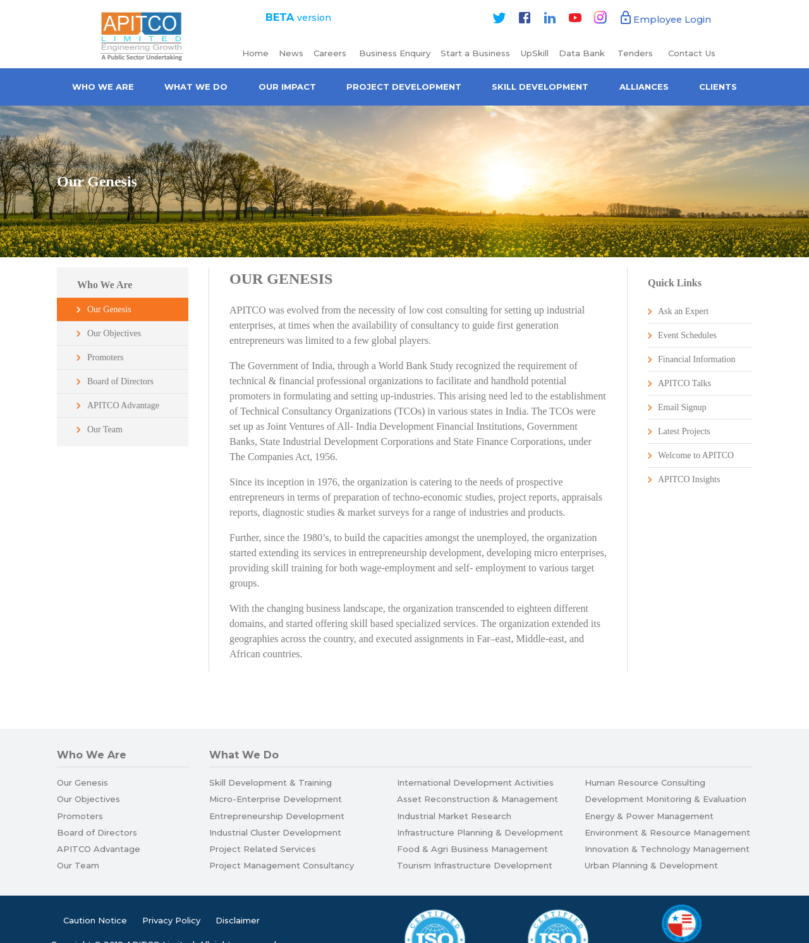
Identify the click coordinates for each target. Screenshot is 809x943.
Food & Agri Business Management (472, 849)
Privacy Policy (171, 920)
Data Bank (582, 53)
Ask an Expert (683, 311)
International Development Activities (475, 782)
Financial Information (696, 359)
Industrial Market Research (454, 816)
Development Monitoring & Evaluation (665, 799)
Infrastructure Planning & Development (480, 832)
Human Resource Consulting (645, 782)
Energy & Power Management (649, 816)
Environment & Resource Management (667, 832)
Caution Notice (95, 920)
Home (255, 53)
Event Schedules (687, 335)
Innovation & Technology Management (667, 849)
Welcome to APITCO (696, 455)
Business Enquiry (394, 53)
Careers (331, 53)
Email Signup (682, 407)
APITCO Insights (689, 479)
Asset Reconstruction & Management (477, 799)
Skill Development (540, 87)
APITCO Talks (684, 383)
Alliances (644, 87)
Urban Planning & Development (651, 865)
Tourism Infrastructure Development (474, 865)
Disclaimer (238, 920)
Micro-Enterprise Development (275, 799)
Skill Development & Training (270, 782)
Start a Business (475, 53)
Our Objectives (114, 333)
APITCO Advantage (123, 405)
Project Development (403, 87)
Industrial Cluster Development (275, 832)
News (291, 53)
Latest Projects (684, 431)
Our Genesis (109, 309)
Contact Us (691, 53)
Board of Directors (120, 381)
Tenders (636, 53)
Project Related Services (262, 849)
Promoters (105, 357)
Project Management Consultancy (281, 865)
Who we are (103, 87)
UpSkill (534, 53)
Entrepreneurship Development (276, 816)
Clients (718, 87)
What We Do (196, 87)
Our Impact (287, 87)
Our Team (105, 429)
